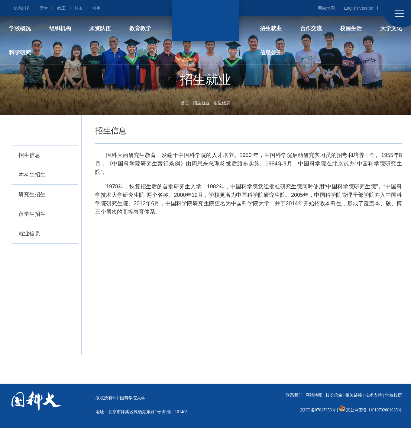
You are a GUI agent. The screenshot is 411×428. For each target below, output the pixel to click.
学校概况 (20, 28)
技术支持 (373, 395)
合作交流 (311, 28)
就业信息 (29, 234)
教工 (61, 8)
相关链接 (353, 395)
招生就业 (271, 28)
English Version (358, 8)
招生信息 (221, 103)
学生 (44, 8)
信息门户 (22, 8)
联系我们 (294, 395)
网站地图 (326, 8)
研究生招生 (32, 194)
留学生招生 (32, 214)
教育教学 (140, 28)
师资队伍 (100, 28)
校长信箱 (333, 395)
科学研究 (20, 53)
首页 (185, 103)
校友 (79, 8)
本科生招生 (32, 175)
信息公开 (271, 53)
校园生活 (351, 28)
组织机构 (60, 28)
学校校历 (393, 395)
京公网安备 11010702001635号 (374, 410)
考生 (96, 8)
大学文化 (391, 28)
